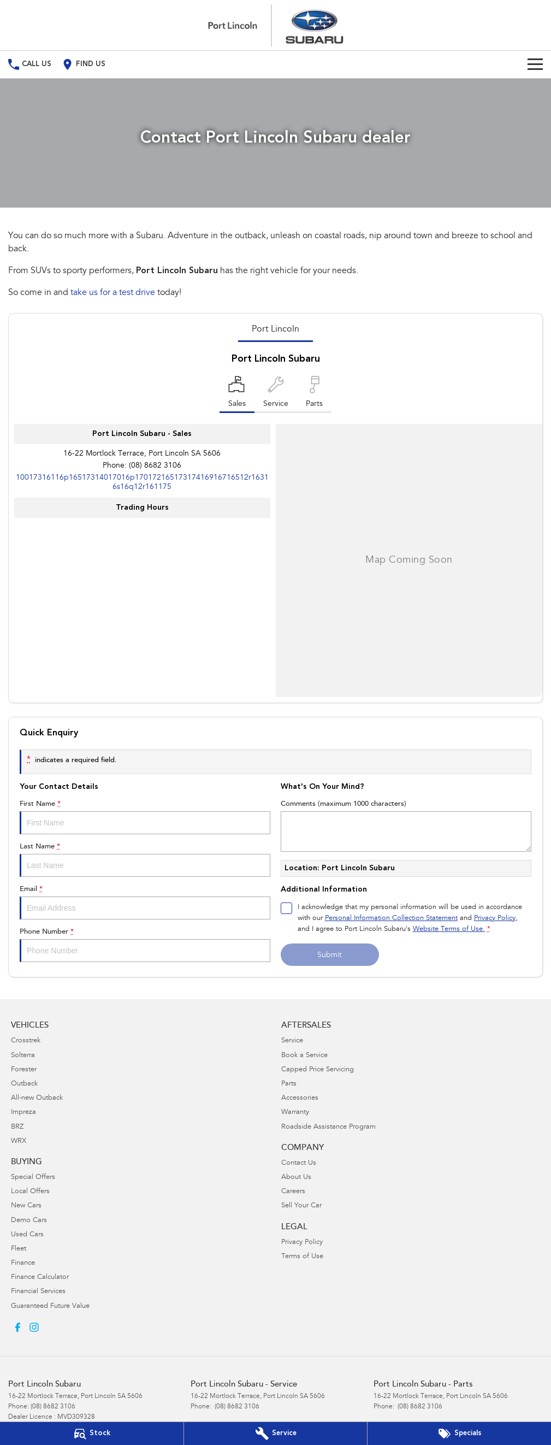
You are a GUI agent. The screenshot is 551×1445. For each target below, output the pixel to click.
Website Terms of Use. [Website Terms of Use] (449, 929)
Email (145, 902)
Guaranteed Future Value (50, 1306)
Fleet (18, 1249)
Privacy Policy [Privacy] (495, 918)
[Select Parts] (314, 394)
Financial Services (38, 1291)
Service (292, 1041)
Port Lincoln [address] (275, 329)
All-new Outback (37, 1098)
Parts (289, 1084)
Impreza (23, 1112)
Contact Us (298, 1163)
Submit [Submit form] (329, 955)
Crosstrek (25, 1041)
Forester (24, 1070)
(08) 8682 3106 (155, 466)
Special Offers (33, 1177)
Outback (24, 1084)
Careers (293, 1191)
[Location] (237, 394)
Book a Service (304, 1055)
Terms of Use (302, 1256)
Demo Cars (29, 1220)
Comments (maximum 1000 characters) (406, 826)
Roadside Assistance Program (328, 1127)
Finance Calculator (40, 1277)
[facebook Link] (18, 1327)
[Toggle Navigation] (535, 64)
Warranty (295, 1112)
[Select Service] (275, 394)
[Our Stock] (91, 1433)
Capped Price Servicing (317, 1070)
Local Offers (30, 1191)
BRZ (17, 1127)
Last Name (145, 860)
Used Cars (27, 1234)
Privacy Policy (302, 1242)
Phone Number (145, 945)
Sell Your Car (301, 1206)
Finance (23, 1263)
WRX (18, 1141)
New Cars (26, 1206)
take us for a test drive (112, 292)
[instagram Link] (34, 1327)
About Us (296, 1177)
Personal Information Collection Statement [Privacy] (391, 918)
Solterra (23, 1055)
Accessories (299, 1098)
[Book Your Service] (276, 1433)
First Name (145, 817)
